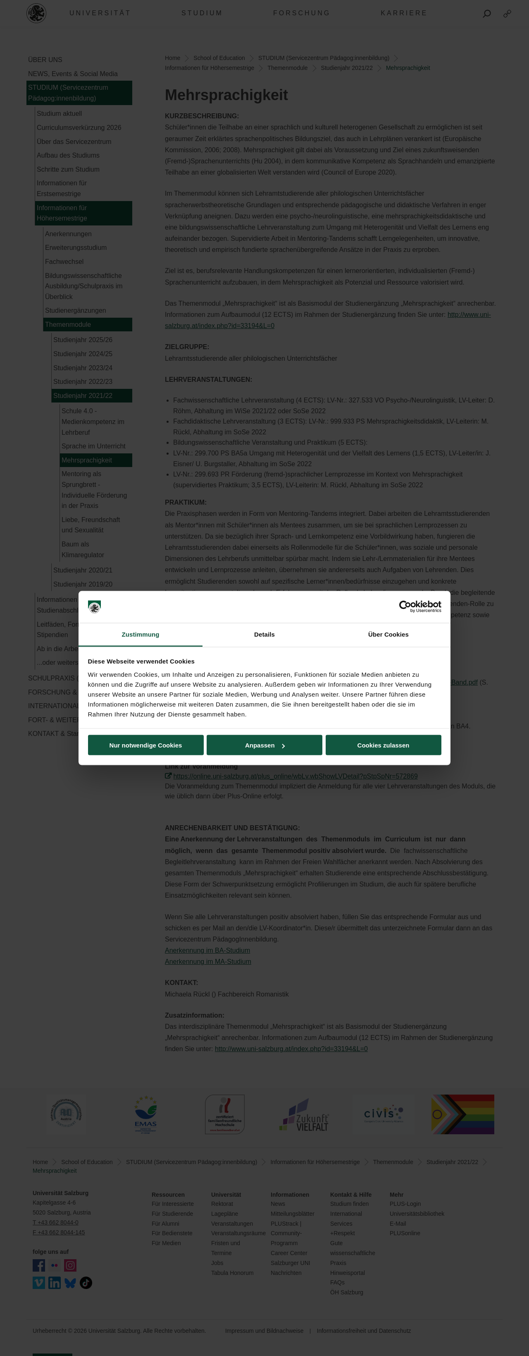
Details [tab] (264, 633)
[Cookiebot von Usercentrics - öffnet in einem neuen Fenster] (405, 607)
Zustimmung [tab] (141, 633)
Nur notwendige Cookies (146, 745)
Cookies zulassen (383, 745)
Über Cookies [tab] (388, 633)
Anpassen (265, 745)
